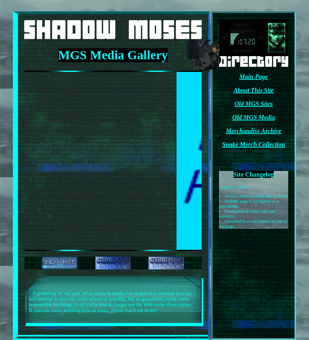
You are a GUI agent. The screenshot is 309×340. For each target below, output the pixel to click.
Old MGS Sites (253, 103)
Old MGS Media (253, 117)
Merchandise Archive (253, 130)
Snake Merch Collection (253, 144)
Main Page (253, 76)
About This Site (253, 90)
